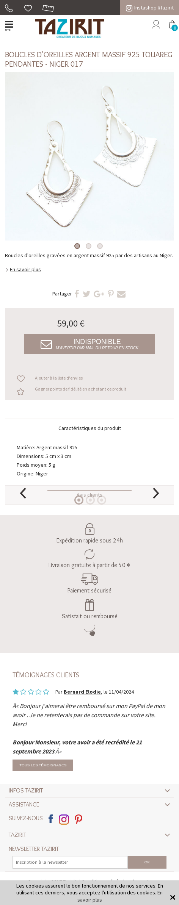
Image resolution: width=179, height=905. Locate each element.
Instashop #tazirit (150, 7)
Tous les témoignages (42, 765)
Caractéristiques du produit (89, 428)
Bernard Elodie (82, 691)
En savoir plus (25, 269)
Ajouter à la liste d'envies (59, 378)
